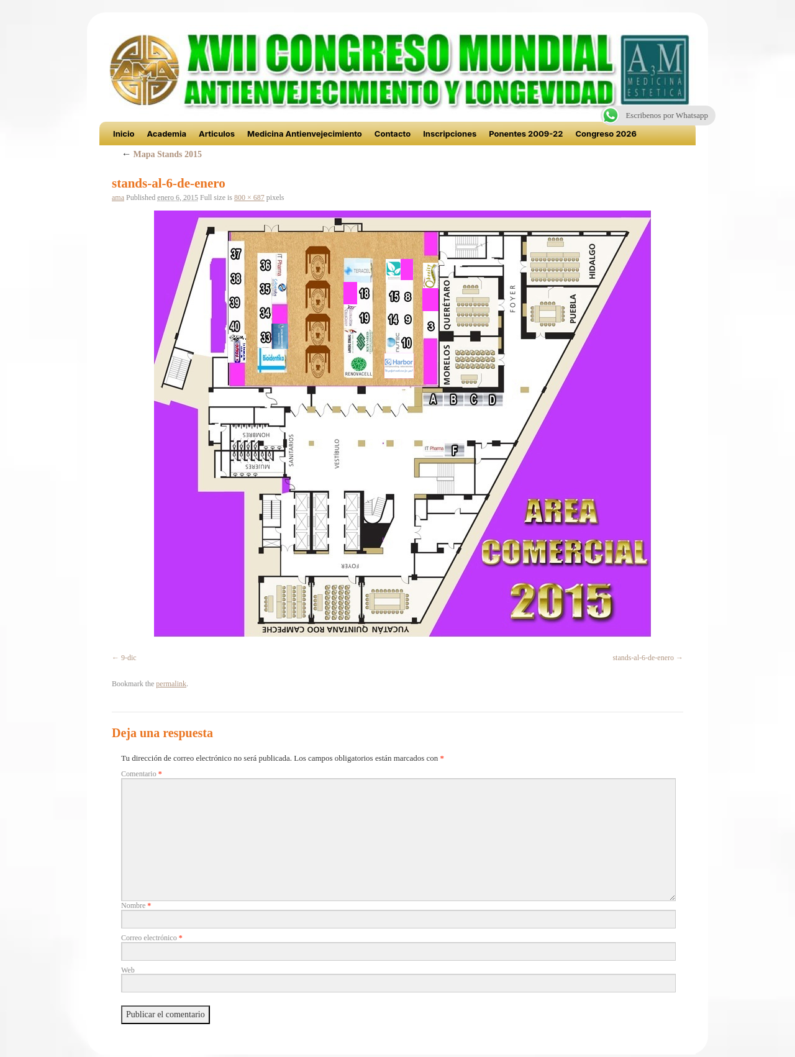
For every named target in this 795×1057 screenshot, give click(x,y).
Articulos (217, 133)
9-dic (129, 657)
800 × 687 (249, 197)
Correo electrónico (152, 937)
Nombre (136, 905)
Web (128, 970)
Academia (166, 133)
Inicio (123, 133)
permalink (171, 683)
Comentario (141, 773)
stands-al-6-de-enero (643, 657)
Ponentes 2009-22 (526, 133)
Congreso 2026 (606, 133)
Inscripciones (449, 133)
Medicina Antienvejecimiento (304, 133)
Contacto (393, 133)
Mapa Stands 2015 (161, 154)
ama (118, 197)
